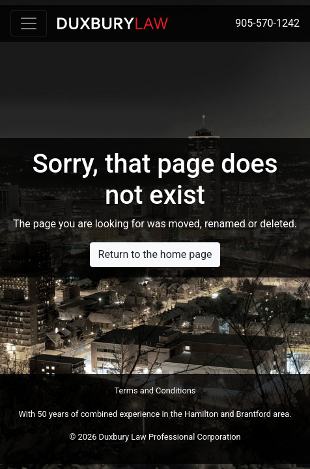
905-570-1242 (267, 23)
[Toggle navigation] (28, 23)
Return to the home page (155, 254)
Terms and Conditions (155, 390)
